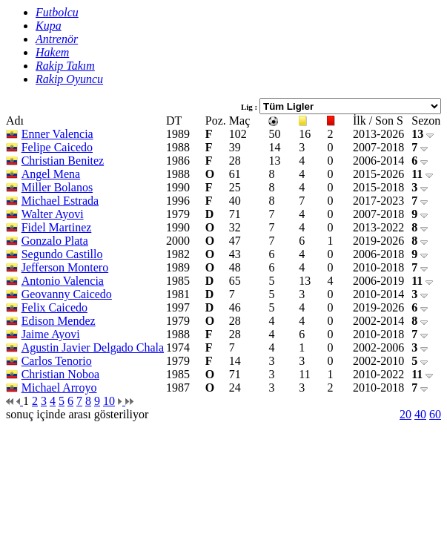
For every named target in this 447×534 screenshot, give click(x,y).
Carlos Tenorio (56, 361)
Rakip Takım (65, 65)
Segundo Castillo (62, 254)
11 (422, 174)
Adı (15, 120)
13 (422, 134)
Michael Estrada (60, 200)
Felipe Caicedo (57, 147)
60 (435, 414)
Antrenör (57, 39)
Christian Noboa (60, 374)
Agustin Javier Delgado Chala (92, 347)
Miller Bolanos (57, 187)
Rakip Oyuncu (69, 79)
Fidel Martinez (56, 227)
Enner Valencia (57, 134)
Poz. (215, 120)
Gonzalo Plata (54, 240)
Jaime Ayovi (50, 334)
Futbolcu (57, 12)
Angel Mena (51, 174)
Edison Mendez (58, 320)
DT (174, 120)
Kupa (49, 25)
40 (420, 414)
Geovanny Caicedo (66, 294)
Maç (239, 120)
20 (405, 414)
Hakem (52, 52)
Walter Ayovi (52, 214)
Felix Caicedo (54, 307)
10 (109, 401)
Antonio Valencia (62, 280)
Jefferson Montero (64, 267)
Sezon (425, 120)
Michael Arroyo (59, 387)
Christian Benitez (63, 160)
